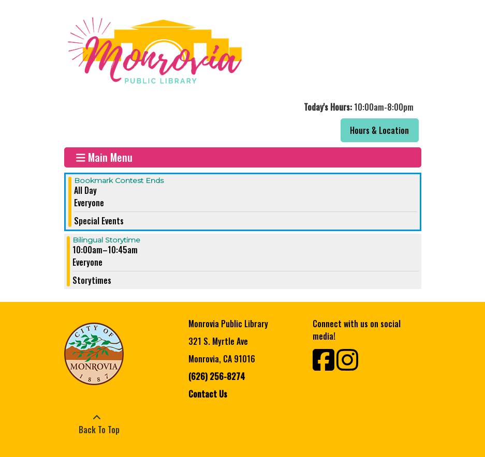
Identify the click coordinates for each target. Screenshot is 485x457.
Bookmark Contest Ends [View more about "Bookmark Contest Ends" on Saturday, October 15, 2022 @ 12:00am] (119, 180)
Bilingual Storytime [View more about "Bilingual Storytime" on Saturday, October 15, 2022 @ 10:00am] (106, 239)
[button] (241, 107)
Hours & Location (379, 130)
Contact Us (207, 394)
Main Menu (104, 157)
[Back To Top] (96, 423)
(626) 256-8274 (216, 376)
